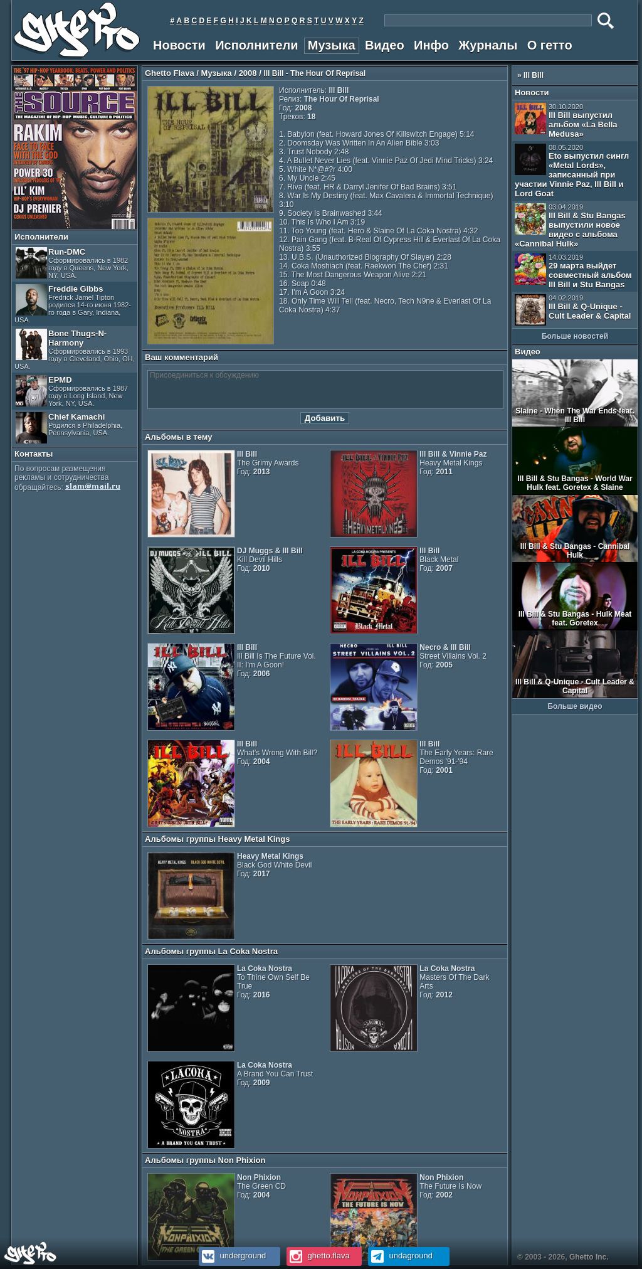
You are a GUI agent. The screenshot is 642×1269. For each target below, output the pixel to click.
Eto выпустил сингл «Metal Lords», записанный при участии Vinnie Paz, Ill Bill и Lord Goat (572, 171)
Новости (179, 45)
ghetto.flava (318, 1255)
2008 (248, 73)
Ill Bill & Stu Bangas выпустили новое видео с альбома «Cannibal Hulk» (570, 225)
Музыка (331, 45)
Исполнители (256, 45)
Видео (384, 45)
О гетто (549, 45)
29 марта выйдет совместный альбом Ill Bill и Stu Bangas (573, 271)
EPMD (72, 391)
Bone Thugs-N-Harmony (74, 349)
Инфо (431, 45)
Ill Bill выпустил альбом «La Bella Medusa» (566, 121)
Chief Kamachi (69, 427)
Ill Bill (534, 75)
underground (232, 1255)
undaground (400, 1255)
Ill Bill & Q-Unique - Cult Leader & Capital (573, 310)
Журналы (487, 45)
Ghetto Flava (169, 73)
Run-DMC (72, 263)
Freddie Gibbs (72, 304)
